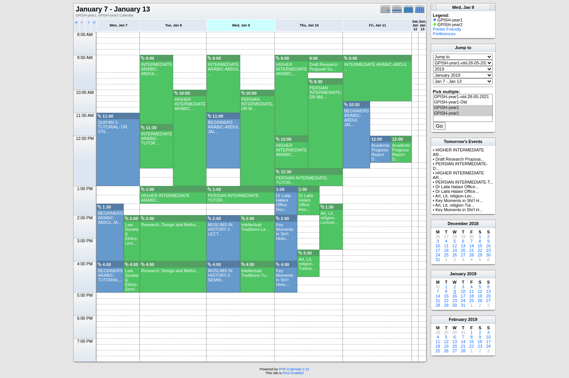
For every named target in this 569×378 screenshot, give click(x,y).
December (458, 223)
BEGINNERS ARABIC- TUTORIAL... (110, 275)
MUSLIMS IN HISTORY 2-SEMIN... (220, 275)
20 (463, 250)
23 (488, 250)
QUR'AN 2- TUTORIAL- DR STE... (112, 127)
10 (437, 245)
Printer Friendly (447, 29)
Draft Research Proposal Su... (323, 66)
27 (463, 255)
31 (437, 259)
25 (446, 255)
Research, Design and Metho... (170, 224)
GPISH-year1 (462, 107)
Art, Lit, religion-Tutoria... (306, 264)
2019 (471, 273)
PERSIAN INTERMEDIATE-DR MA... (325, 92)
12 (454, 245)
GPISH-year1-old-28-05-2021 (462, 97)
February (458, 319)
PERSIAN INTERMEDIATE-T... (464, 182)
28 (471, 255)
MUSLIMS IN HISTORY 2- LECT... (220, 229)
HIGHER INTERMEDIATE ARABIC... (291, 69)
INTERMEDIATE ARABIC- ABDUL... (156, 69)
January (458, 273)
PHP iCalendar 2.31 (294, 369)
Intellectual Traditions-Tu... (255, 273)
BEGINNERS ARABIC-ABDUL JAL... (356, 117)
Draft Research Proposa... (459, 159)
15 (479, 245)
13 (463, 245)
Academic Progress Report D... (380, 152)
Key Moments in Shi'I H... (458, 200)
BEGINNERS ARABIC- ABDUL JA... (110, 218)
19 (454, 250)
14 (471, 245)
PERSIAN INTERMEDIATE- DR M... (257, 104)
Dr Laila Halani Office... (457, 186)
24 (437, 255)
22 (479, 250)
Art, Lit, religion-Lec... (455, 196)
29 (479, 255)
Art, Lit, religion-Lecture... (329, 218)
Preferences (444, 33)
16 (488, 245)
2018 (473, 223)
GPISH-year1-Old (462, 102)
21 (471, 250)
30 (488, 255)
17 (437, 250)
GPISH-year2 (462, 113)
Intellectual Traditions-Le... (255, 227)
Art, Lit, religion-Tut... (454, 205)
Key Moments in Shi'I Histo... (284, 231)
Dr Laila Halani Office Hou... (283, 202)
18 (446, 250)
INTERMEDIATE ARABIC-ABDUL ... (223, 69)
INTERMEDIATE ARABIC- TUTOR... (156, 138)
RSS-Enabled (293, 373)
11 (446, 245)
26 (454, 255)
